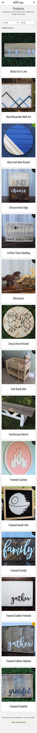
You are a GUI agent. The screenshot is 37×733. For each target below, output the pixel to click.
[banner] (18, 2)
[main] (18, 369)
